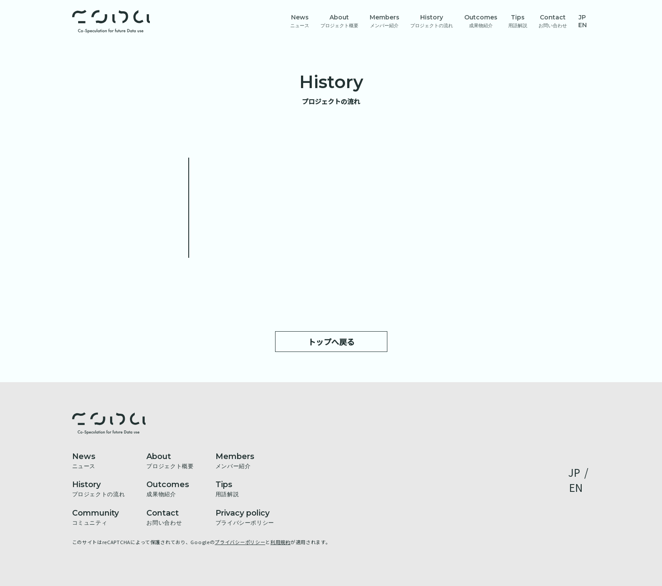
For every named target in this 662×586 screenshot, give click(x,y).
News (299, 21)
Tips (517, 21)
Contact (552, 21)
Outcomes (480, 21)
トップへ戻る (331, 341)
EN (582, 25)
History (431, 21)
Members (384, 21)
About (339, 21)
